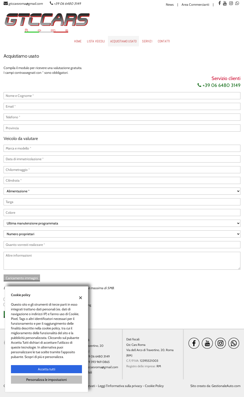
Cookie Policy (154, 386)
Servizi (147, 41)
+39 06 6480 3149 (67, 3)
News (170, 4)
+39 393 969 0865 (97, 362)
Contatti (164, 41)
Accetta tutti (46, 369)
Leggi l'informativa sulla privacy (120, 386)
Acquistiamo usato (123, 41)
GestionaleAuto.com (226, 386)
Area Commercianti (195, 4)
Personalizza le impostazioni (46, 379)
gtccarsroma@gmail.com (26, 3)
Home (78, 41)
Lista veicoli (96, 41)
